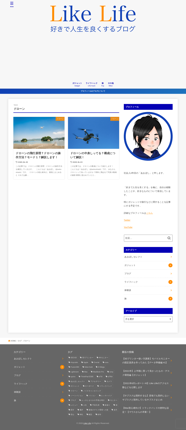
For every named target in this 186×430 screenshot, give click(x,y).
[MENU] (12, 4)
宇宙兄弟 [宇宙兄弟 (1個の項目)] (95, 405)
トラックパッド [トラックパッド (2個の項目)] (105, 386)
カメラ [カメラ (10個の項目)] (109, 381)
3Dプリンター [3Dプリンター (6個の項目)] (87, 358)
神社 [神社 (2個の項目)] (81, 414)
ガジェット (130, 265)
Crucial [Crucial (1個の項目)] (96, 362)
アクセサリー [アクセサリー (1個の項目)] (95, 381)
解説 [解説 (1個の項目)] (90, 414)
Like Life (87, 423)
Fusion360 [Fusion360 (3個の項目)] (75, 367)
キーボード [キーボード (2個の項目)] (89, 386)
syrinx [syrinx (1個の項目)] (73, 377)
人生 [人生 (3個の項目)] (85, 405)
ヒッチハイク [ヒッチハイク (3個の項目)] (106, 396)
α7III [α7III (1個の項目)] (100, 377)
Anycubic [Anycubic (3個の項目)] (74, 362)
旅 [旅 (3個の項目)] (116, 405)
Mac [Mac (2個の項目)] (86, 372)
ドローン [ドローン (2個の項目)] (74, 391)
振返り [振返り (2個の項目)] (107, 405)
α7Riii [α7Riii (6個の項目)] (110, 377)
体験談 (127, 290)
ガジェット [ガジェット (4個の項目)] (75, 386)
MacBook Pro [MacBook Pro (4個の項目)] (98, 372)
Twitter (127, 220)
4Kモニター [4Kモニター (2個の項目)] (103, 358)
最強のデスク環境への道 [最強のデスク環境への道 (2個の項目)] (98, 410)
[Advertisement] (93, 58)
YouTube (128, 227)
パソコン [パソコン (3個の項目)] (92, 396)
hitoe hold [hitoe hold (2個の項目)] (89, 367)
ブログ (127, 273)
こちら (149, 213)
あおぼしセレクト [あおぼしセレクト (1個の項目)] (78, 381)
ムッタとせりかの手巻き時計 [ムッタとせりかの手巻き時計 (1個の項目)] (93, 400)
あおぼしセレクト (133, 257)
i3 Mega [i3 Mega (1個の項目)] (101, 367)
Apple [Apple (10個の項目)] (86, 362)
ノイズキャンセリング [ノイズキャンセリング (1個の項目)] (92, 391)
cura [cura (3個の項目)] (106, 362)
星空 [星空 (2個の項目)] (72, 410)
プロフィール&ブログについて (93, 91)
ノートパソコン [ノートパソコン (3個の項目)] (77, 396)
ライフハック (131, 282)
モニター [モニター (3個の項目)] (113, 400)
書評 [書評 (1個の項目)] (81, 410)
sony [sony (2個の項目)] (111, 372)
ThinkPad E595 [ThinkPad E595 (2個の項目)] (87, 377)
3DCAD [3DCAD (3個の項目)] (74, 358)
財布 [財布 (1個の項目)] (99, 414)
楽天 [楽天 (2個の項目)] (115, 410)
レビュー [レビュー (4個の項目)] (74, 405)
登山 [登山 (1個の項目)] (72, 414)
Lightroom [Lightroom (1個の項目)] (75, 372)
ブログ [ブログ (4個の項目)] (73, 400)
